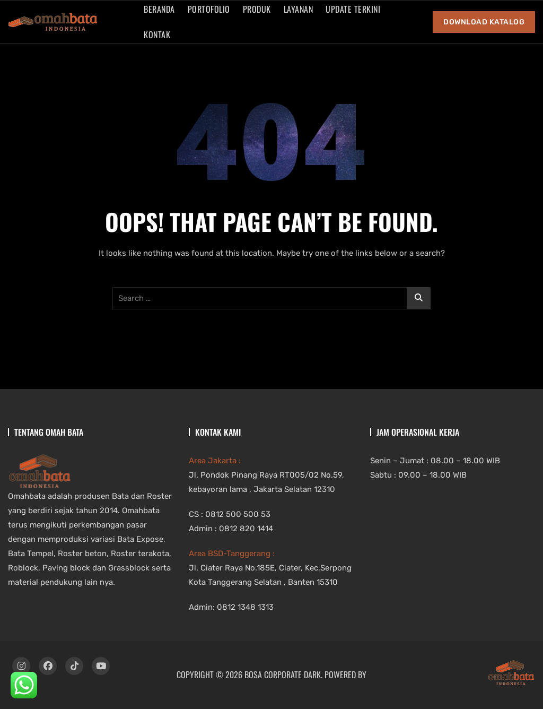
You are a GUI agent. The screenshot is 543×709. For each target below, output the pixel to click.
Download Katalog (483, 22)
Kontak (157, 34)
